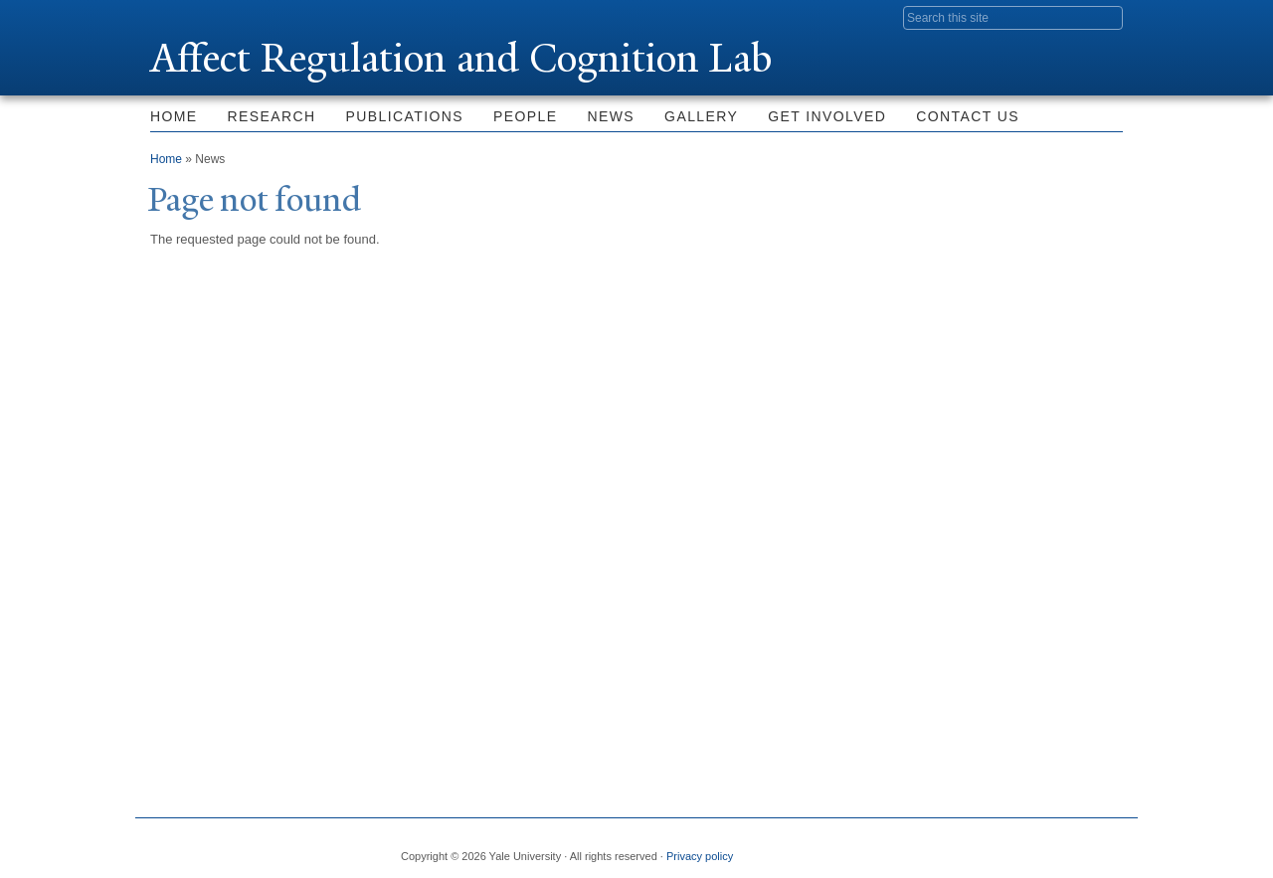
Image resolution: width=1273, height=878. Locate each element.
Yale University (206, 17)
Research (272, 116)
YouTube (1107, 848)
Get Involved (827, 116)
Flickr (1010, 848)
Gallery (701, 116)
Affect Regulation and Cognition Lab (461, 58)
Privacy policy (699, 856)
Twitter (962, 848)
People (525, 116)
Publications (404, 116)
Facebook (914, 848)
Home (174, 116)
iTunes (1058, 848)
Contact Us (967, 116)
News (612, 116)
